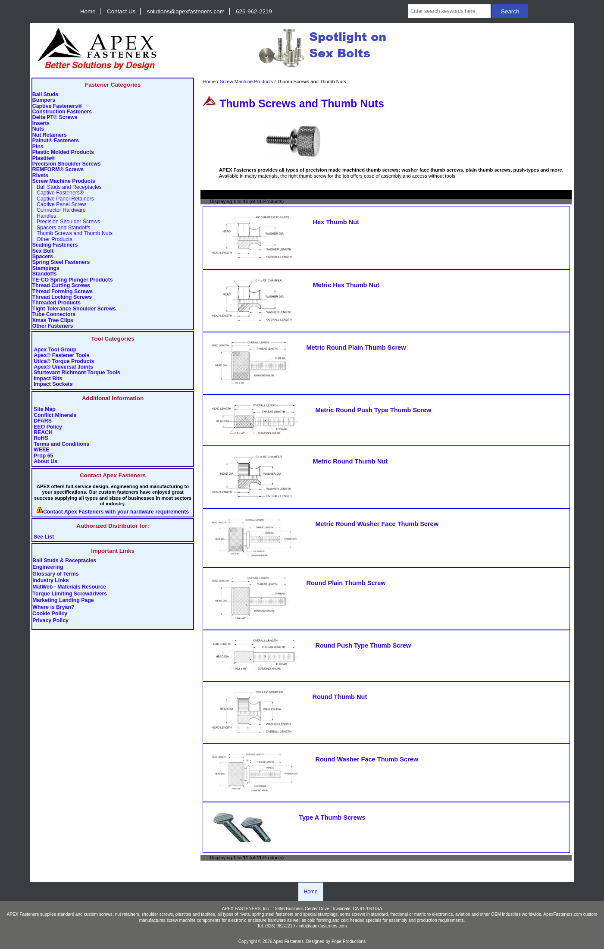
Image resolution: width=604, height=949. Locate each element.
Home (88, 11)
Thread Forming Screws (62, 291)
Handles (44, 216)
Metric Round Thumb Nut (350, 461)
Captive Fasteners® (57, 106)
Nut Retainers (49, 135)
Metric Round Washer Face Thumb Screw (376, 523)
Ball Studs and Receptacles (67, 187)
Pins (38, 147)
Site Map (45, 409)
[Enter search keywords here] (449, 11)
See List (44, 537)
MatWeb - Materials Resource (69, 587)
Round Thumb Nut (339, 696)
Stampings (45, 268)
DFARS (43, 421)
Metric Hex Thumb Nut (346, 285)
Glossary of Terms (55, 574)
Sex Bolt (42, 251)
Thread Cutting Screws (61, 285)
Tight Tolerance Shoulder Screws (74, 309)
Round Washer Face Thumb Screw (366, 759)
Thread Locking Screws (62, 297)
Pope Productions (349, 941)
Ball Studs (45, 94)
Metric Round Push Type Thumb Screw (373, 410)
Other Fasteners (52, 326)
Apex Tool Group (55, 350)
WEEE (41, 450)
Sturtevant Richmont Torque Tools (77, 373)
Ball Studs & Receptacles (64, 560)
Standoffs (44, 274)
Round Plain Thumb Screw (345, 582)
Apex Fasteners (288, 941)
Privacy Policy (50, 620)
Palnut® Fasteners (55, 141)
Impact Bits (48, 379)
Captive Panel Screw (59, 204)
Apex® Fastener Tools (61, 355)
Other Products (52, 239)
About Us (45, 461)
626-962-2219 (254, 11)
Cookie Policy (49, 614)
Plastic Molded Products (63, 152)
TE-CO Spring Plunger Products (72, 280)
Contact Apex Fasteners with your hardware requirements (116, 512)
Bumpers (43, 100)
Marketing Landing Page (63, 601)
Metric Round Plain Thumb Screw (356, 347)
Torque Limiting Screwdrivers (69, 594)
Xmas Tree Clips (52, 320)
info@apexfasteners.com (323, 926)
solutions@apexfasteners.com (186, 11)
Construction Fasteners (62, 112)
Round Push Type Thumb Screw (363, 645)
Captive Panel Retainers (63, 199)
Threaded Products (56, 303)
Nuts (38, 129)
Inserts (41, 123)
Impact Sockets (53, 384)
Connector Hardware (59, 210)
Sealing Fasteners (55, 245)
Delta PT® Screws (55, 117)
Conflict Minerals (55, 415)
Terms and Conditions (61, 444)
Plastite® (43, 158)
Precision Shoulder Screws (66, 164)
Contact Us (121, 11)
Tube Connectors (53, 314)
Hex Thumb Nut (336, 222)
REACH (43, 432)
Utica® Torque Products (64, 361)
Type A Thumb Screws (332, 817)
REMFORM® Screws (58, 169)
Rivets (40, 176)
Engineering (47, 567)
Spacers (42, 257)
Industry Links (50, 580)
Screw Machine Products (246, 81)
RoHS (41, 438)
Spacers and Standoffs (61, 228)
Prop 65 (43, 456)
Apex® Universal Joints (63, 367)
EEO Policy (48, 427)
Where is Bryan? (53, 607)
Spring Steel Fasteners (61, 262)
